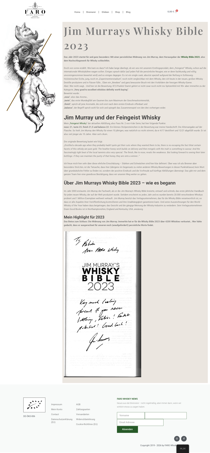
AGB (78, 404)
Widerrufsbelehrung (85, 419)
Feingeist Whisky (78, 123)
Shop (117, 12)
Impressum (56, 404)
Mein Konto (56, 409)
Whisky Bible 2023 (190, 57)
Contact (55, 414)
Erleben (105, 12)
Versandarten (82, 414)
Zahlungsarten (83, 409)
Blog (128, 12)
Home (77, 12)
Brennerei (91, 12)
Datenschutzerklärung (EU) (60, 421)
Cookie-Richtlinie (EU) (87, 424)
